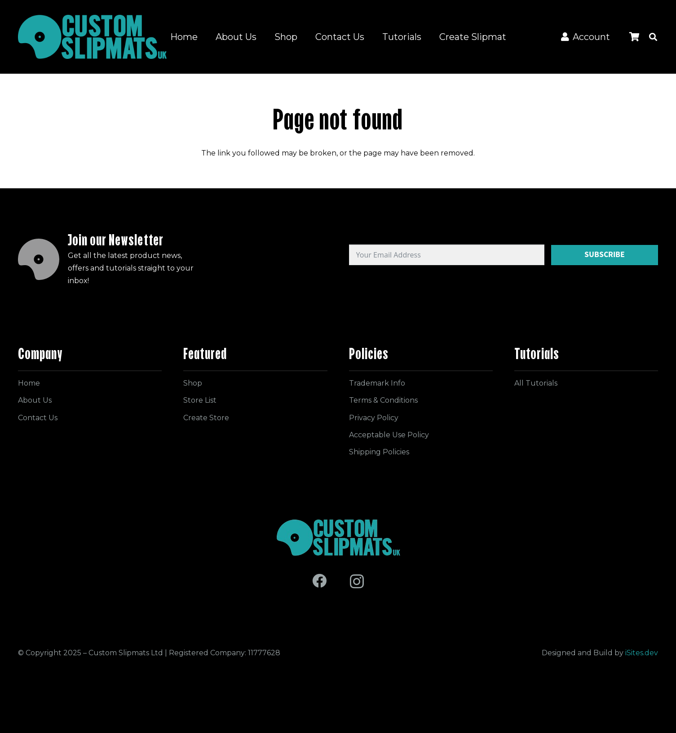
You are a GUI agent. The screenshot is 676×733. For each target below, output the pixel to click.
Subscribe (604, 254)
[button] (653, 37)
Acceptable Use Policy (389, 435)
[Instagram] (357, 581)
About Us (35, 400)
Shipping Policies (379, 452)
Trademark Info (377, 383)
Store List (199, 400)
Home (29, 383)
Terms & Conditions (383, 400)
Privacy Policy (373, 417)
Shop (192, 383)
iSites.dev (641, 653)
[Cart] (634, 37)
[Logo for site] (92, 37)
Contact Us (37, 417)
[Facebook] (319, 580)
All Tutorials (535, 383)
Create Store (206, 417)
